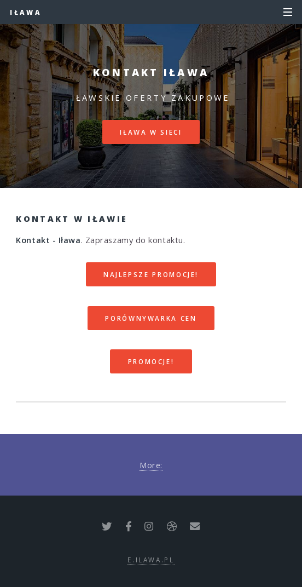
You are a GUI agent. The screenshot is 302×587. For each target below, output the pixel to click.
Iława (26, 12)
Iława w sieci (151, 132)
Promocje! (151, 361)
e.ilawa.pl (150, 559)
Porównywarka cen (150, 318)
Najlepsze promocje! (151, 274)
